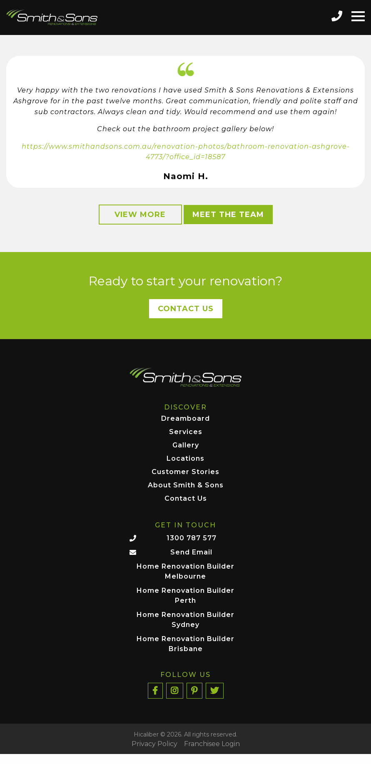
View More (140, 214)
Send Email (191, 552)
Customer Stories (185, 472)
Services (185, 432)
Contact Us (186, 308)
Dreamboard (185, 418)
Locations (185, 458)
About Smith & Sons (186, 485)
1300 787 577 (192, 538)
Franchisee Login (212, 744)
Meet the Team (228, 214)
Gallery (185, 445)
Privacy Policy (154, 744)
